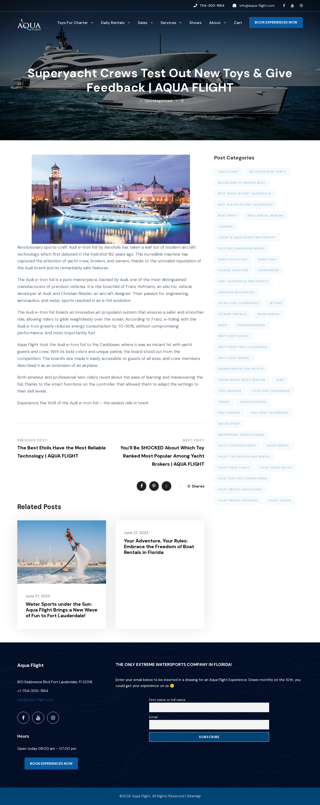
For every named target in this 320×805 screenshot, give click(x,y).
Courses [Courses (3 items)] (225, 226)
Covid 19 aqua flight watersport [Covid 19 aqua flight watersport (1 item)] (247, 237)
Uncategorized (158, 100)
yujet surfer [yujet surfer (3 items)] (280, 500)
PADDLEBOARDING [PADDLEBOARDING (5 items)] (251, 325)
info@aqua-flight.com (257, 5)
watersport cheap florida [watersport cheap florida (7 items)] (241, 434)
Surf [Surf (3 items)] (280, 380)
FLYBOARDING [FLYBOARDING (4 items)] (268, 270)
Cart (238, 22)
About (215, 22)
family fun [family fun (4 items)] (266, 259)
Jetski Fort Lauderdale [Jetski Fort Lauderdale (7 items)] (238, 303)
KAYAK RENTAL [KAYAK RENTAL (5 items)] (269, 314)
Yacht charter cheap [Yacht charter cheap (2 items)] (237, 445)
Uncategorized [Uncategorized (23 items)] (253, 402)
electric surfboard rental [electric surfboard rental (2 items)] (241, 248)
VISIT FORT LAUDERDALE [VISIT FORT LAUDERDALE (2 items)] (269, 412)
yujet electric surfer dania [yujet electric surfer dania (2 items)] (242, 478)
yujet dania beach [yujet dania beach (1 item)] (276, 467)
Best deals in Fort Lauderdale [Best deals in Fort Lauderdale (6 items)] (244, 193)
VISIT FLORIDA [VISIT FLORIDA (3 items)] (229, 412)
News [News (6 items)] (222, 325)
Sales (142, 22)
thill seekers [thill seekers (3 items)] (229, 391)
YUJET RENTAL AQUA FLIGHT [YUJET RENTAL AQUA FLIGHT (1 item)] (240, 489)
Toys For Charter (72, 22)
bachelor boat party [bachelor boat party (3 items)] (267, 171)
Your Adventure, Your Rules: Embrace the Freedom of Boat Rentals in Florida (159, 546)
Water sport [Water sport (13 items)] (229, 423)
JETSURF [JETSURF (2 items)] (276, 303)
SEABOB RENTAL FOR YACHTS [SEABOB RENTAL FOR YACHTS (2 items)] (240, 368)
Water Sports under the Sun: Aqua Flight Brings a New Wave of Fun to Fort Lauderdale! (61, 610)
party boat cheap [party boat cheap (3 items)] (233, 336)
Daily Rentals (112, 22)
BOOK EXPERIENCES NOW (276, 22)
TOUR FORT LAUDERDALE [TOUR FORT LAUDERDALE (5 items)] (271, 391)
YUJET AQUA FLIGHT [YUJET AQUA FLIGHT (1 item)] (234, 467)
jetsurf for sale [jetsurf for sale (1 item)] (232, 314)
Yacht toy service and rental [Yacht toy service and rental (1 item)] (244, 456)
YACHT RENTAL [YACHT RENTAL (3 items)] (278, 445)
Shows (195, 22)
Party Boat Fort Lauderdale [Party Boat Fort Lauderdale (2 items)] (242, 347)
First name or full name (167, 700)
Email (153, 717)
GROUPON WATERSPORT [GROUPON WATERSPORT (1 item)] (236, 292)
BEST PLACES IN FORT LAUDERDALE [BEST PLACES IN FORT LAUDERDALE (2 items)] (245, 204)
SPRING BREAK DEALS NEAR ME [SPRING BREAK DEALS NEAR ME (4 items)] (242, 380)
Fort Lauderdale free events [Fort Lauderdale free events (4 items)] (243, 281)
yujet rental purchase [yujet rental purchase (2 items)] (238, 500)
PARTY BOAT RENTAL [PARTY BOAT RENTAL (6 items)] (234, 358)
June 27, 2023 (38, 596)
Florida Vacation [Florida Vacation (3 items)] (233, 270)
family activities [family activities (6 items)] (232, 259)
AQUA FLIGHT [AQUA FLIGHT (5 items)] (228, 171)
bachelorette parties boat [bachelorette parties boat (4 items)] (242, 182)
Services (168, 22)
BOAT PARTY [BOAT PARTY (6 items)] (227, 215)
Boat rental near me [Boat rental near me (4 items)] (266, 215)
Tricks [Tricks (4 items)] (223, 402)
